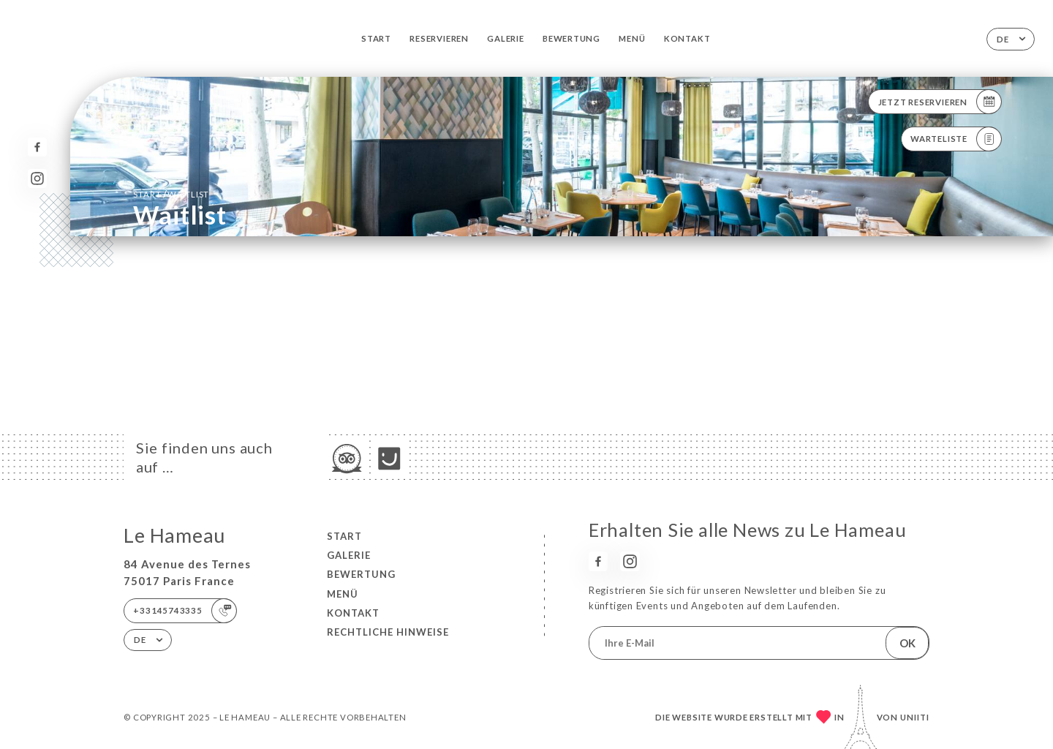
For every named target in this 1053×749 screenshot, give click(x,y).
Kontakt (687, 38)
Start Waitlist (171, 194)
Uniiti (914, 717)
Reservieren (439, 38)
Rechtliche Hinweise (388, 632)
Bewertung (571, 38)
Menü (632, 38)
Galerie (505, 38)
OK (907, 643)
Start (376, 38)
